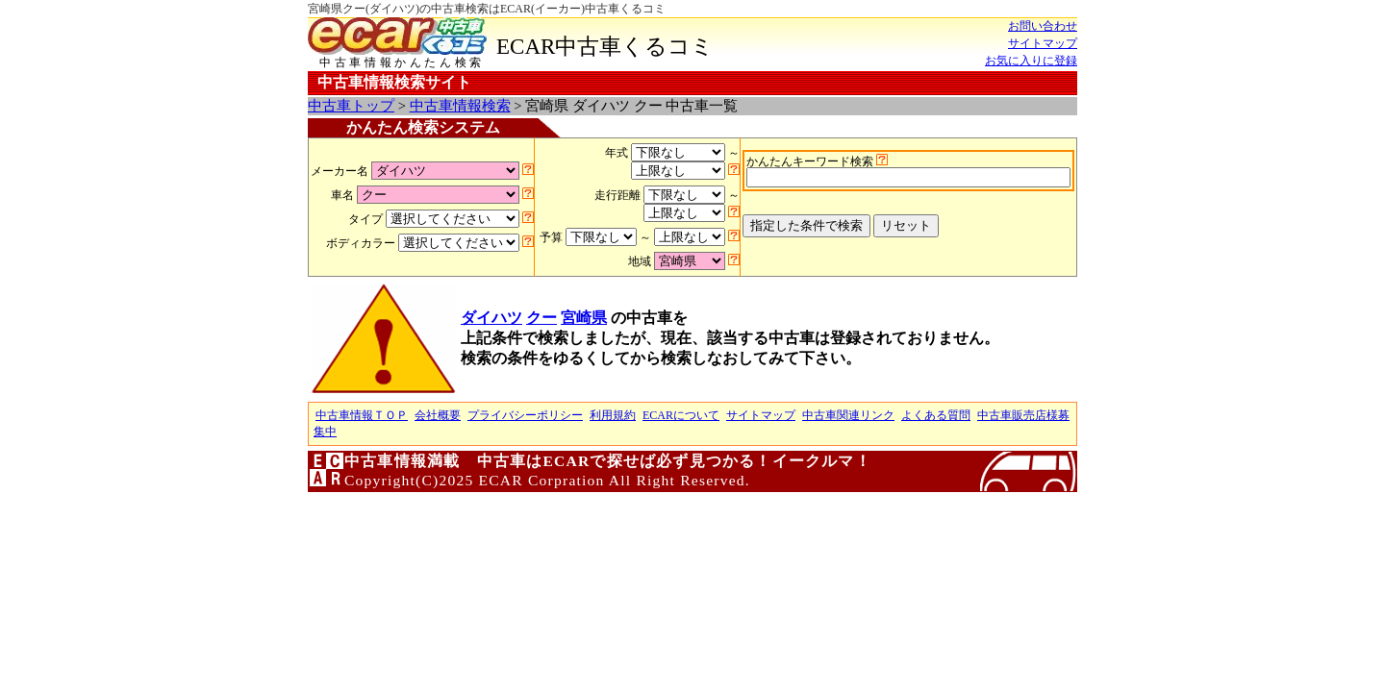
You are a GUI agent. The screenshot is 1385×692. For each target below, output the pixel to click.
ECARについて (680, 415)
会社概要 (438, 415)
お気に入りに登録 (1031, 60)
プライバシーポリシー (525, 415)
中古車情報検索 (460, 105)
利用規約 (613, 415)
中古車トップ (351, 105)
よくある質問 (935, 415)
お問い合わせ (1042, 26)
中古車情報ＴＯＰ (361, 415)
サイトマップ (1042, 43)
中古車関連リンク (848, 415)
